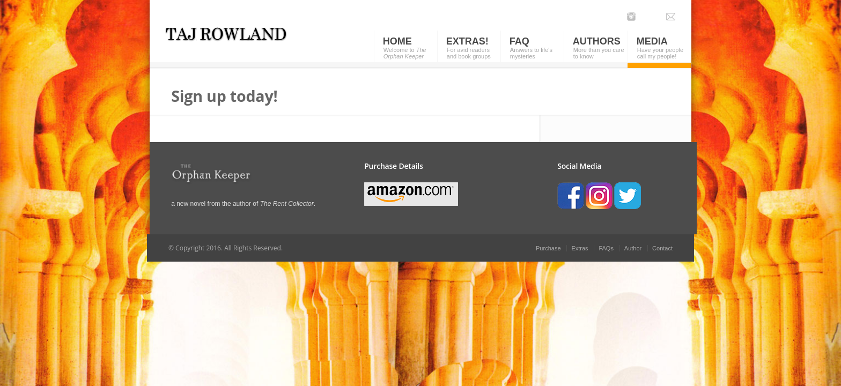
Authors (597, 41)
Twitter (646, 16)
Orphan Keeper (242, 40)
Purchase (548, 248)
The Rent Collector (287, 203)
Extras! (467, 41)
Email (670, 16)
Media (652, 41)
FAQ (519, 41)
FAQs (606, 248)
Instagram (631, 16)
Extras (579, 248)
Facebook (658, 16)
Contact (662, 248)
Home (397, 41)
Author (632, 248)
